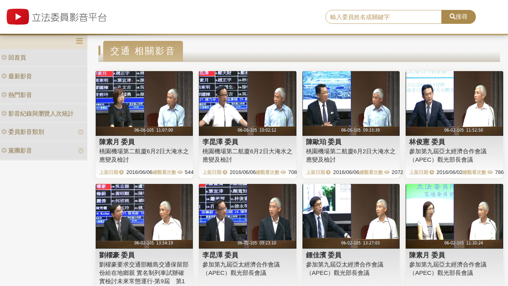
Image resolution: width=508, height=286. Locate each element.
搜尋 (459, 16)
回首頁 (13, 57)
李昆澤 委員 (220, 141)
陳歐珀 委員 (324, 141)
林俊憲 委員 (427, 141)
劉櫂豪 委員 (117, 255)
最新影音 (16, 76)
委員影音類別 (22, 131)
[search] (383, 17)
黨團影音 (16, 150)
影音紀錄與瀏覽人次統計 (37, 113)
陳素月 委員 (117, 141)
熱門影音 (16, 94)
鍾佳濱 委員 (324, 255)
